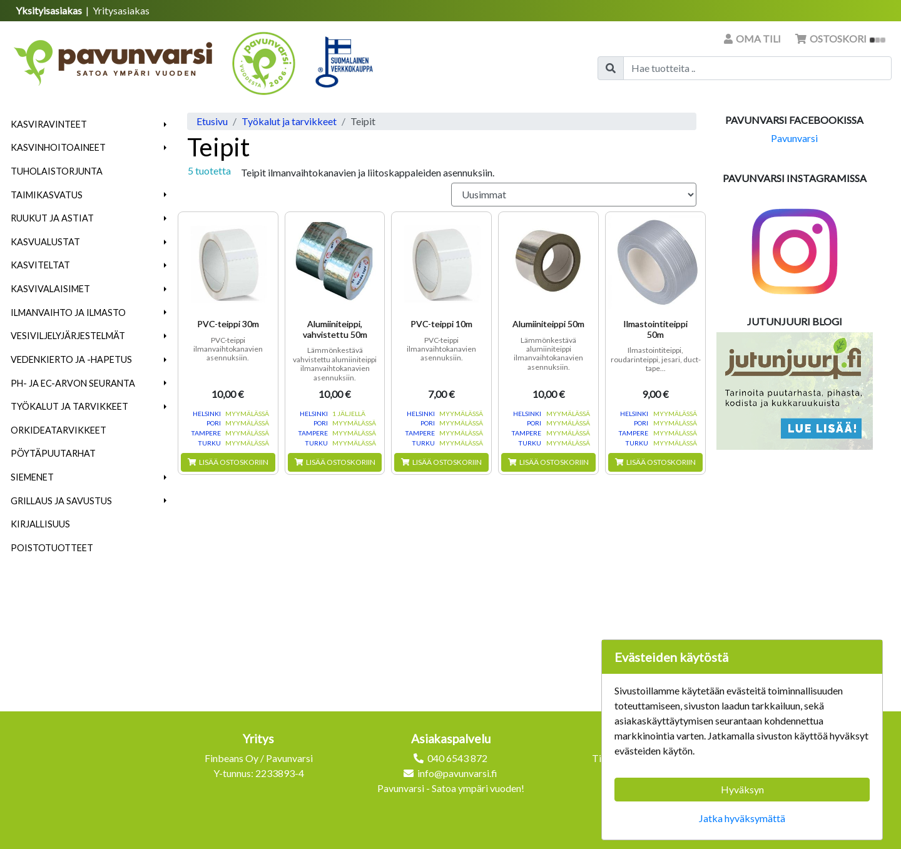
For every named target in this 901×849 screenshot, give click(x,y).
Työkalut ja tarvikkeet (69, 406)
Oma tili (753, 38)
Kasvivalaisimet (50, 288)
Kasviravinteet (49, 124)
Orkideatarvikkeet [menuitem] (58, 430)
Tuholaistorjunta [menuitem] (57, 171)
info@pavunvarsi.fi (457, 773)
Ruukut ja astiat (52, 218)
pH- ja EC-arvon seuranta (73, 383)
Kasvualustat (45, 241)
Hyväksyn (742, 789)
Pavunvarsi (794, 138)
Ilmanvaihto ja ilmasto (68, 312)
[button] (165, 124)
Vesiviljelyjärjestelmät (68, 335)
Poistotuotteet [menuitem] (52, 547)
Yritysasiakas (121, 10)
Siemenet (32, 477)
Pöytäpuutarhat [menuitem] (53, 453)
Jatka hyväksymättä (742, 818)
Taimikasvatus (47, 195)
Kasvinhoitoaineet (58, 147)
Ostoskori (840, 38)
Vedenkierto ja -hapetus (71, 359)
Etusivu (212, 121)
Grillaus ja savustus (61, 501)
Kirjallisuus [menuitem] (40, 524)
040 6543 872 (457, 758)
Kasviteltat (40, 265)
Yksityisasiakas (50, 10)
